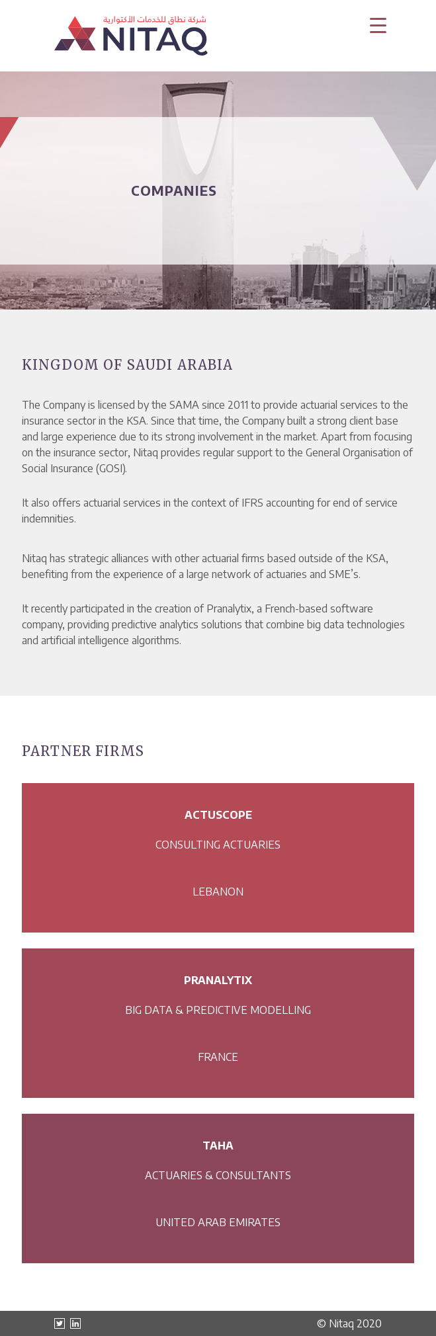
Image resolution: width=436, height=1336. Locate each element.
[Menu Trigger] (377, 25)
